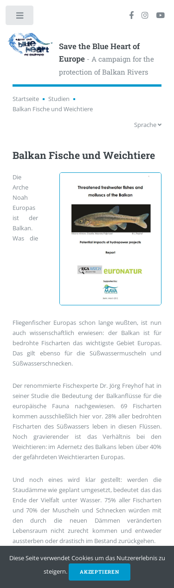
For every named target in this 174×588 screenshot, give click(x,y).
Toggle (20, 17)
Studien (59, 99)
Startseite (26, 99)
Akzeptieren (99, 572)
